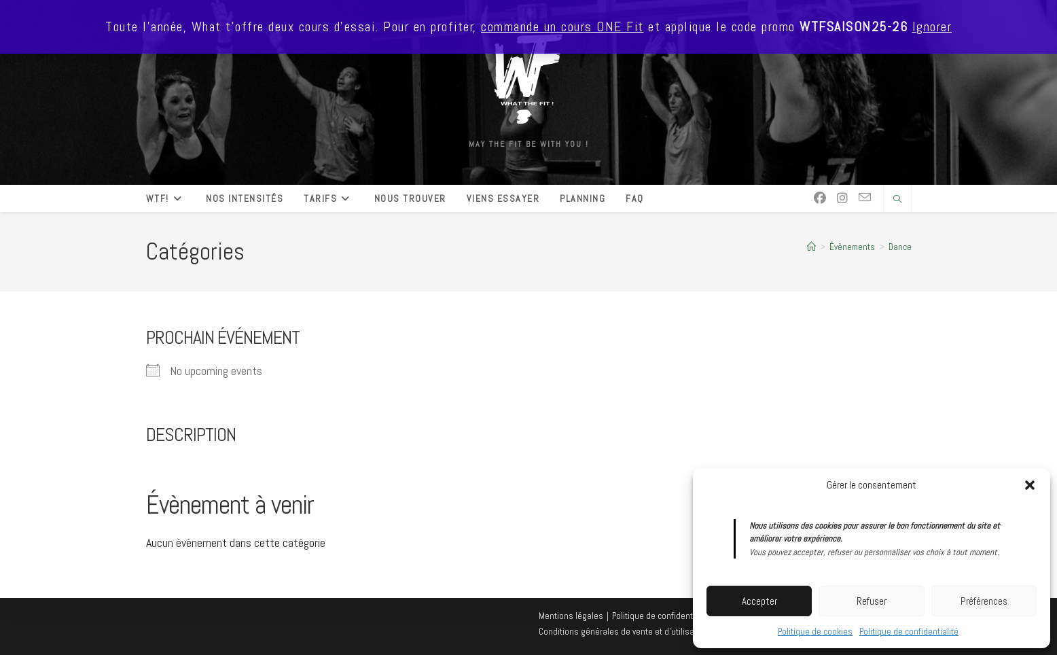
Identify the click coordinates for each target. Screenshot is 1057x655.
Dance (900, 247)
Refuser (871, 601)
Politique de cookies (815, 631)
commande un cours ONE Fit (562, 26)
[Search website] (897, 200)
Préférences (984, 601)
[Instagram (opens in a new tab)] (842, 198)
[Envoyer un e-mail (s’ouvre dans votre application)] (864, 198)
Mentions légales (571, 616)
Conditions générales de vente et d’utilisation (624, 631)
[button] (1030, 485)
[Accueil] (811, 247)
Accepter (759, 601)
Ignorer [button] (932, 26)
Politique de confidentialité (909, 631)
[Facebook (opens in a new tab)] (819, 198)
